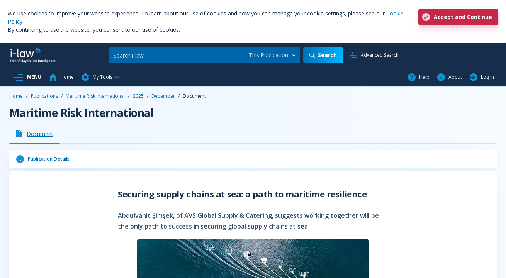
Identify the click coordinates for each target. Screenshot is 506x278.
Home (16, 96)
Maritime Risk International (95, 96)
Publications (44, 96)
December (163, 96)
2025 (138, 96)
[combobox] (272, 55)
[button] (100, 77)
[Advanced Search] (373, 55)
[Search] (176, 55)
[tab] (34, 134)
